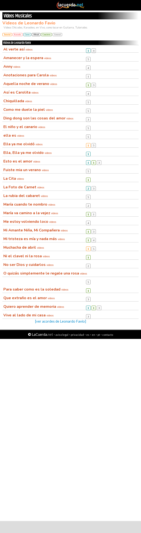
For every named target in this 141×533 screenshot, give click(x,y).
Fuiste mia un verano (26, 170)
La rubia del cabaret (25, 195)
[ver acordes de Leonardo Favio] (60, 321)
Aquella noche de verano (30, 83)
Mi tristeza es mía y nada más (34, 238)
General (57, 35)
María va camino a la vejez (30, 213)
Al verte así (18, 49)
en (93, 334)
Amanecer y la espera (27, 58)
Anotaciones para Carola (30, 75)
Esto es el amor (21, 161)
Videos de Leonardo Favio (28, 23)
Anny (11, 66)
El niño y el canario (24, 126)
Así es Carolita (20, 92)
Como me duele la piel (28, 109)
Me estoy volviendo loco (29, 221)
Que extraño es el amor (29, 298)
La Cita (13, 178)
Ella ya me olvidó (23, 144)
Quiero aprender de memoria (33, 306)
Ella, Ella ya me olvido (27, 152)
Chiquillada (17, 101)
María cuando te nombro (29, 204)
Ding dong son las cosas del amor (38, 118)
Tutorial (7, 35)
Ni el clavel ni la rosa (26, 256)
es (87, 334)
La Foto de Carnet (23, 187)
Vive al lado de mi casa (28, 315)
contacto (107, 334)
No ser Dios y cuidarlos (28, 264)
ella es (13, 135)
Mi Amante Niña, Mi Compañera (35, 230)
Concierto (47, 35)
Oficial (36, 35)
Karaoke (17, 35)
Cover (27, 35)
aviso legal (61, 334)
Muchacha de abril (23, 247)
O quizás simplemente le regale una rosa (45, 273)
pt (99, 334)
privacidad (77, 334)
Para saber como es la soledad (35, 289)
